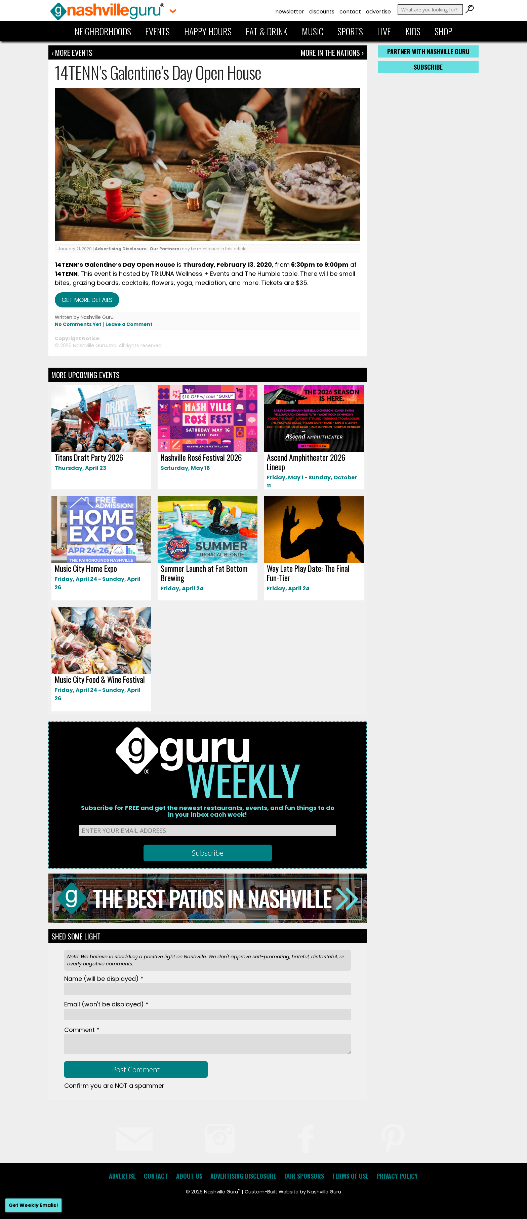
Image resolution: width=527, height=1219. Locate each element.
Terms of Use (350, 1176)
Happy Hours (208, 31)
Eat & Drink (266, 31)
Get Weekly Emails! (33, 1205)
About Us (189, 1176)
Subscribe (428, 67)
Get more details (87, 300)
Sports (350, 31)
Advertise (378, 11)
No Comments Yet (78, 324)
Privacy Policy (397, 1176)
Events (157, 31)
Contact (350, 11)
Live (384, 31)
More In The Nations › (332, 52)
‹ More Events (71, 52)
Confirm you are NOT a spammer (114, 1085)
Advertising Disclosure (121, 249)
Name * (104, 978)
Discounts (321, 11)
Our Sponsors (304, 1176)
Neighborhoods (103, 31)
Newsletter (289, 11)
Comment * (81, 1030)
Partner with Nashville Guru (428, 51)
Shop (443, 31)
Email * (106, 1004)
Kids (412, 31)
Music (312, 31)
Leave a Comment (129, 324)
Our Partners (164, 249)
